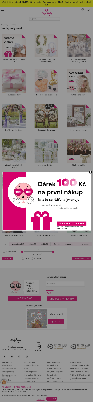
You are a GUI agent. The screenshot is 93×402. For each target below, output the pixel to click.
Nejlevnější (32, 244)
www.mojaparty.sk (33, 394)
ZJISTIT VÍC (56, 321)
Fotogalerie (51, 385)
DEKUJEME (25, 2)
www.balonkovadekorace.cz (26, 397)
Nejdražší (44, 244)
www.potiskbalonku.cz (49, 397)
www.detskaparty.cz (75, 394)
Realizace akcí (29, 381)
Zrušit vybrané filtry (81, 259)
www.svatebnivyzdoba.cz (54, 394)
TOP (5, 244)
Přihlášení (83, 10)
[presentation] (71, 216)
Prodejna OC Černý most (79, 386)
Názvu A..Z (56, 244)
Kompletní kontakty (31, 365)
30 (31, 2)
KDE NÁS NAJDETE (76, 363)
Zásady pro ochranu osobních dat (9, 376)
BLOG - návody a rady (55, 381)
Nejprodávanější (18, 244)
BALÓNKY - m (52, 378)
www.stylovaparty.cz (69, 397)
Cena (37, 251)
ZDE (46, 4)
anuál (59, 378)
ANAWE (68, 400)
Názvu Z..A (69, 244)
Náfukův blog (24, 298)
